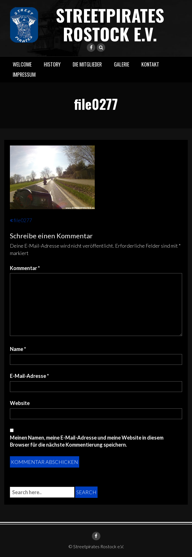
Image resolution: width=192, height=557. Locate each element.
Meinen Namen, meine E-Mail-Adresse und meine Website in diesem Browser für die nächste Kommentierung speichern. (86, 441)
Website (20, 403)
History (52, 64)
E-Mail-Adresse (29, 376)
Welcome (22, 64)
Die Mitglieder (87, 64)
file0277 (23, 220)
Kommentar (25, 268)
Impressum (24, 74)
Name (18, 349)
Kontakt (150, 64)
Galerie (121, 64)
